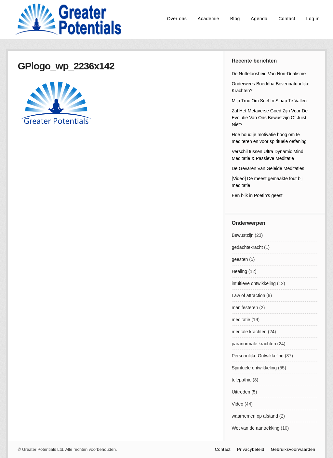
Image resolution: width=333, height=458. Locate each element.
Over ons (177, 18)
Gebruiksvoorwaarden (293, 449)
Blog (235, 18)
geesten (240, 259)
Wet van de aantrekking (256, 428)
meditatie (241, 319)
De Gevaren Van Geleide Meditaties (268, 168)
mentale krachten (249, 331)
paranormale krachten (254, 343)
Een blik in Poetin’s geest (257, 195)
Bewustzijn (243, 235)
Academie (208, 18)
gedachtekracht (247, 247)
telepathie (242, 379)
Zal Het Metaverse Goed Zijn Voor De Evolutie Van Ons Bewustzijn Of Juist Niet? (270, 117)
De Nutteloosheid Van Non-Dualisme (269, 73)
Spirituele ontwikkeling (254, 367)
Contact (286, 18)
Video (238, 404)
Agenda (259, 18)
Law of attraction (248, 295)
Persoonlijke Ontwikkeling (258, 355)
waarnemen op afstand (255, 416)
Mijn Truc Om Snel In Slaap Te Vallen (269, 100)
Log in (313, 18)
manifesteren (245, 307)
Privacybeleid (250, 449)
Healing (239, 271)
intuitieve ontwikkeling (254, 283)
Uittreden (241, 391)
